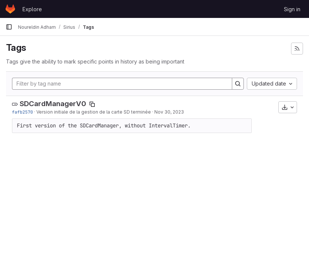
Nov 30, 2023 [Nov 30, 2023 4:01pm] (169, 112)
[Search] (238, 84)
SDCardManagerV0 (52, 103)
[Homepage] (10, 9)
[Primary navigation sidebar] (9, 27)
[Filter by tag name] (122, 84)
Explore (32, 9)
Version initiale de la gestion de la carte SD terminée (93, 112)
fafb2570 (22, 112)
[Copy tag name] (92, 104)
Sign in (292, 9)
